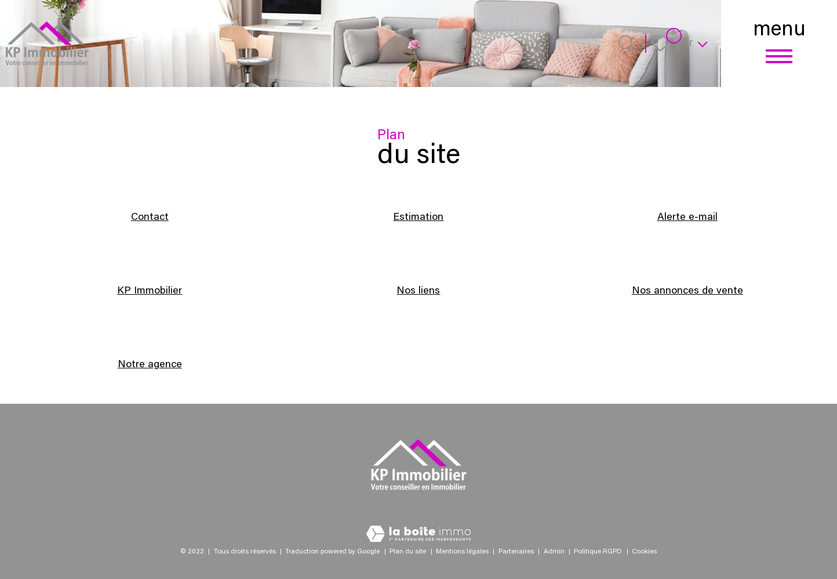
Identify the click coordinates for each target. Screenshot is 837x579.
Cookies (644, 551)
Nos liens (418, 291)
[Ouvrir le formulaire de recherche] (626, 43)
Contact (150, 217)
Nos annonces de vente (687, 291)
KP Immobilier (149, 291)
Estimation (418, 217)
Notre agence (150, 365)
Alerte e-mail (687, 217)
